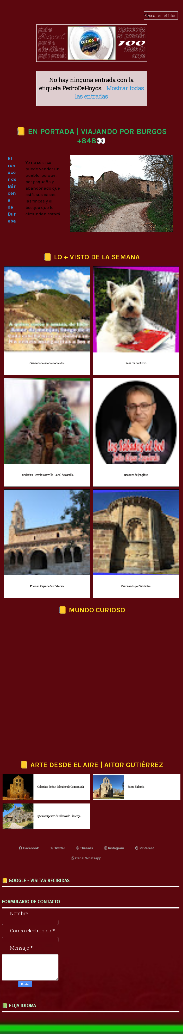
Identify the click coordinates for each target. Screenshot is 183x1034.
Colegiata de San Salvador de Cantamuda (60, 787)
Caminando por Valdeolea (136, 586)
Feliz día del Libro (136, 363)
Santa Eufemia (136, 787)
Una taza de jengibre (136, 475)
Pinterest (144, 848)
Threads (84, 848)
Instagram (114, 848)
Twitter (57, 848)
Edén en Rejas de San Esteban (47, 586)
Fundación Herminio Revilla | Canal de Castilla (47, 475)
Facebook (29, 848)
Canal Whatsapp (86, 858)
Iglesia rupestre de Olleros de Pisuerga (59, 816)
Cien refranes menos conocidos (47, 363)
